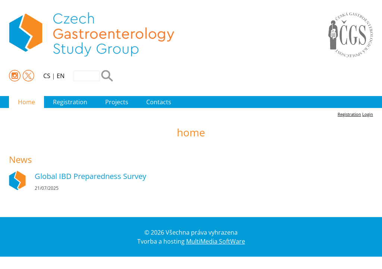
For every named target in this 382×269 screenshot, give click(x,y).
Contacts (158, 102)
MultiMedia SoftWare (215, 241)
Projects (116, 102)
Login (367, 114)
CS (46, 76)
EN (61, 76)
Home (26, 102)
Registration (70, 102)
